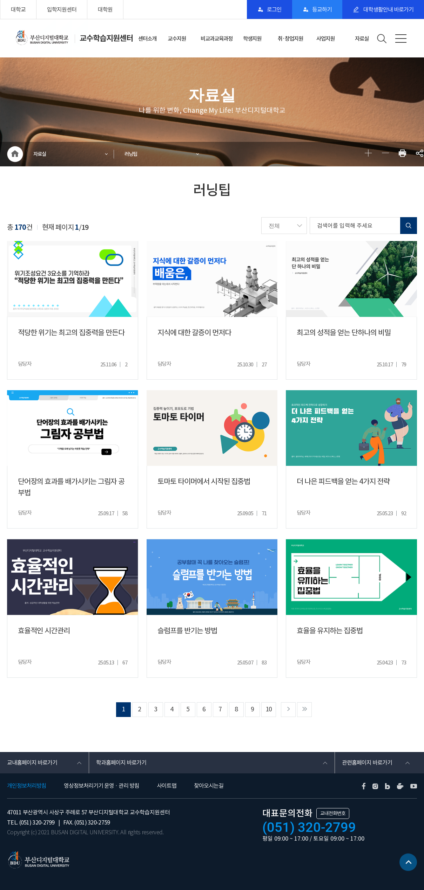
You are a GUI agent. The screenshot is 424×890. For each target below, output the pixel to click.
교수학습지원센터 (106, 38)
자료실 (362, 38)
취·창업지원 (290, 38)
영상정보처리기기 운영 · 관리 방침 (101, 785)
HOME (15, 154)
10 (268, 709)
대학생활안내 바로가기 (387, 9)
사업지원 (325, 38)
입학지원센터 (61, 9)
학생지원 (252, 38)
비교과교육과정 (217, 38)
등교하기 (322, 9)
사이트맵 (166, 785)
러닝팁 (130, 154)
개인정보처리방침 (26, 785)
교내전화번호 (332, 813)
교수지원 (177, 38)
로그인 (274, 9)
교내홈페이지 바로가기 (32, 762)
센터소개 (147, 38)
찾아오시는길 (208, 785)
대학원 (105, 9)
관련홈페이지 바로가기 (367, 762)
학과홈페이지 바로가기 (121, 762)
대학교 (18, 9)
